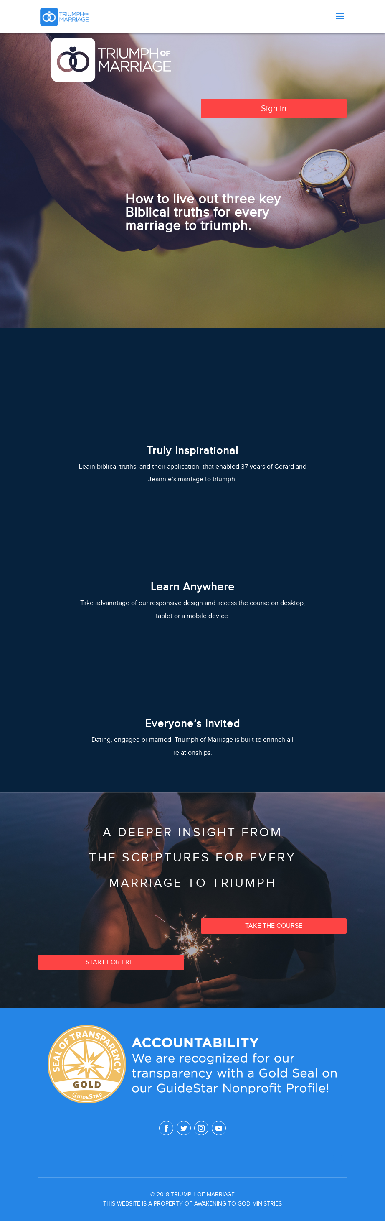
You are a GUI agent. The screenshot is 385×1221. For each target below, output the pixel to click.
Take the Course (273, 926)
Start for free (111, 962)
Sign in (273, 108)
